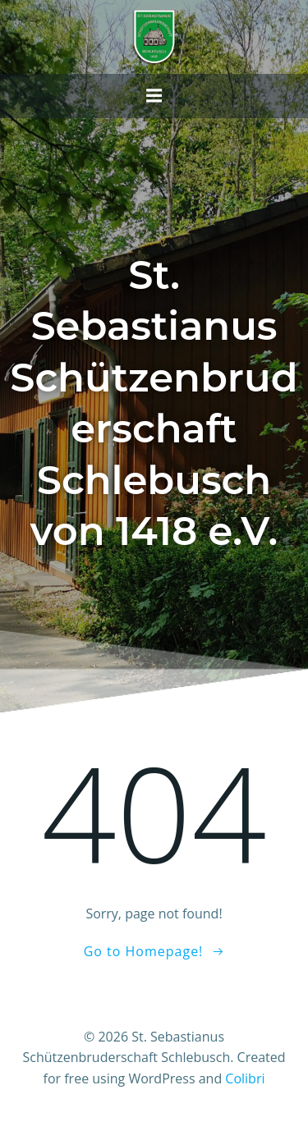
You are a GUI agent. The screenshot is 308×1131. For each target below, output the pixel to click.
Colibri (244, 1078)
